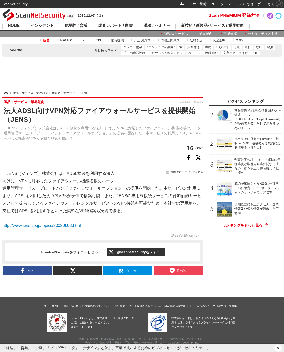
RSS (97, 40)
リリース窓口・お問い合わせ (61, 306)
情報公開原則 (170, 40)
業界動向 (206, 34)
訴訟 (208, 47)
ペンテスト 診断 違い (203, 53)
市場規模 (230, 34)
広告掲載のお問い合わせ (96, 306)
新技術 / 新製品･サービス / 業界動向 (212, 26)
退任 (248, 47)
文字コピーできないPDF (240, 53)
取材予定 (196, 40)
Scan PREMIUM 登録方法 (234, 15)
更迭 (237, 47)
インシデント (42, 26)
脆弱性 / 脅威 (76, 26)
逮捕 (270, 47)
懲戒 (259, 47)
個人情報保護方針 (174, 306)
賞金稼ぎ (193, 47)
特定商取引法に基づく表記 (145, 306)
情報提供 (117, 40)
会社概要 (120, 306)
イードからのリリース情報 (205, 306)
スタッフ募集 (229, 306)
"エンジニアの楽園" (161, 47)
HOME (14, 26)
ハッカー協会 (132, 47)
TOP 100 (65, 40)
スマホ (240, 40)
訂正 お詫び (142, 40)
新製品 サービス (176, 34)
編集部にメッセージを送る (187, 171)
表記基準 (219, 40)
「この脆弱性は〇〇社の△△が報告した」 (153, 53)
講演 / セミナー (157, 26)
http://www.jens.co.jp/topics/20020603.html (41, 225)
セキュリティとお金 (263, 34)
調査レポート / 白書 (115, 26)
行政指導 (222, 47)
